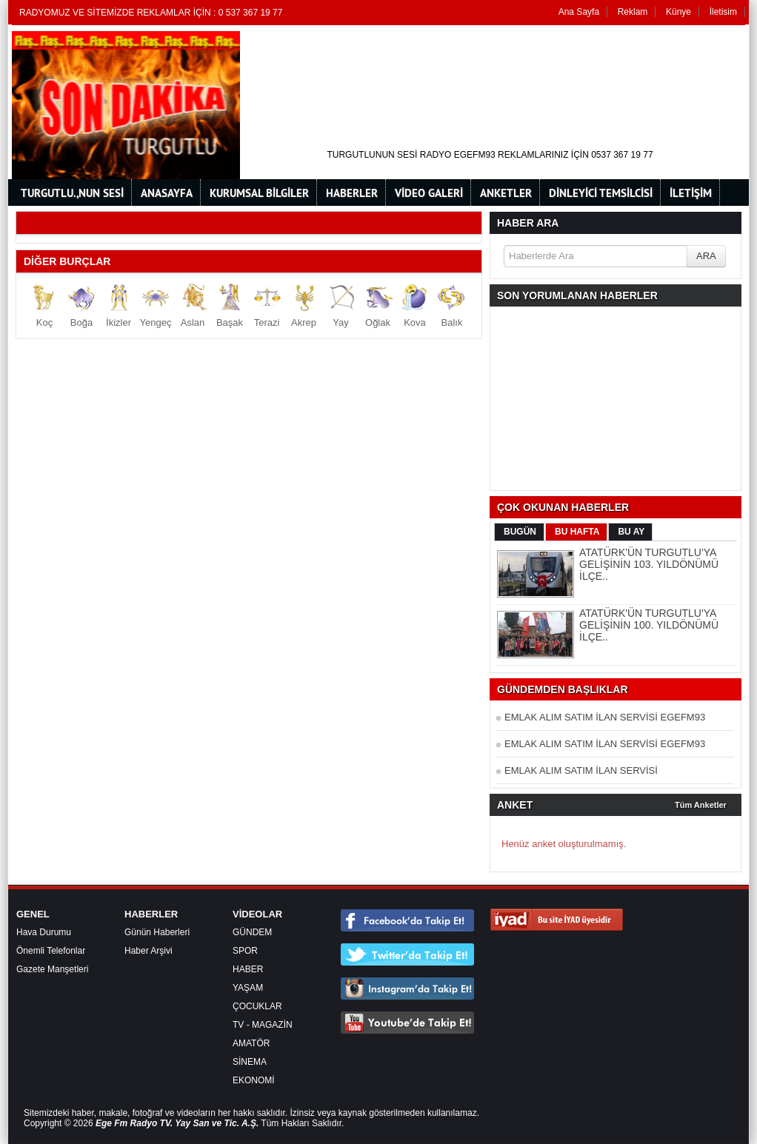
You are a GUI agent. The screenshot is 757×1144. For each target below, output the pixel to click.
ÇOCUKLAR (257, 1006)
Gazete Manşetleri (52, 969)
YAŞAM (248, 988)
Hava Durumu (43, 932)
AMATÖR (251, 1043)
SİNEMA (250, 1062)
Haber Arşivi (148, 951)
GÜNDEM (252, 932)
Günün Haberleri (157, 932)
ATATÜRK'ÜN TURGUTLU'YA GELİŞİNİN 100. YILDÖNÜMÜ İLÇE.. (648, 625)
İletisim (723, 12)
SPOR (245, 951)
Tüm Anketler (701, 804)
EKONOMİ (254, 1080)
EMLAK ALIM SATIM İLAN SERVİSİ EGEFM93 (604, 717)
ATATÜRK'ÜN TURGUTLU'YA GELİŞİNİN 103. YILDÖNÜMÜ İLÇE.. (648, 564)
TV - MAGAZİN (263, 1025)
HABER (248, 969)
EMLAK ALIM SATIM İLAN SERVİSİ (581, 770)
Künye (678, 12)
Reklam (633, 12)
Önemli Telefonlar (50, 951)
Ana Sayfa (578, 12)
